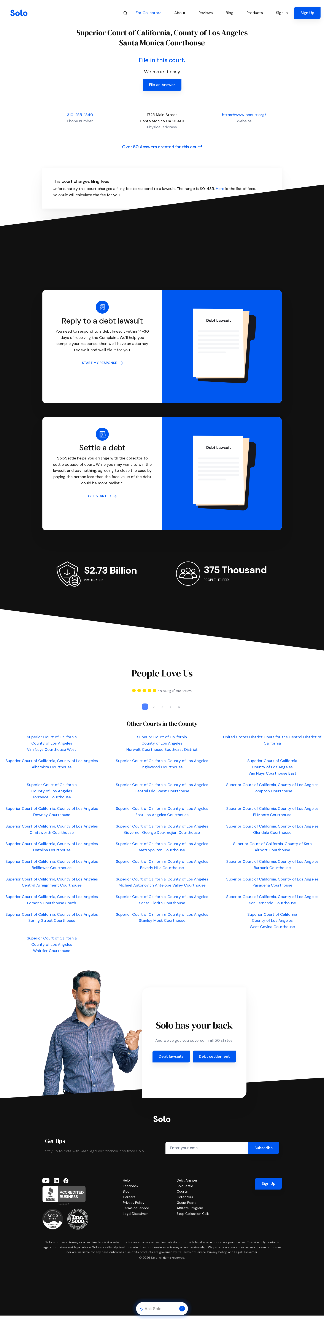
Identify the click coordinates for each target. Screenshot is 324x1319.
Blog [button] (229, 12)
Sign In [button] (282, 12)
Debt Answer (187, 1184)
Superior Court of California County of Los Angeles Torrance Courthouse (52, 794)
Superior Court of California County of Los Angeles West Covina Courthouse (272, 924)
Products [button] (254, 12)
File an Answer (162, 84)
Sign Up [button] (307, 12)
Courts (182, 1195)
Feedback (130, 1189)
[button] (182, 1308)
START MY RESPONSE (102, 362)
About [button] (180, 12)
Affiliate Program (190, 1211)
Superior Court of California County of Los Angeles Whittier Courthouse (52, 948)
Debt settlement (214, 1059)
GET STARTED (102, 496)
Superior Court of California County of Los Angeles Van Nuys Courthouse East (272, 770)
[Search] (125, 13)
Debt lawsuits (171, 1059)
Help (126, 1184)
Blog (126, 1195)
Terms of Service (136, 1211)
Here (220, 188)
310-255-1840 (80, 114)
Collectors (185, 1200)
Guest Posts (186, 1206)
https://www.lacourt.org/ (244, 114)
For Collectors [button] (148, 12)
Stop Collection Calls (193, 1217)
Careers (129, 1200)
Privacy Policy (134, 1206)
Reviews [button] (206, 12)
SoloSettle (185, 1189)
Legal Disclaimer (135, 1217)
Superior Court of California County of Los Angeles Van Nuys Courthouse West (52, 747)
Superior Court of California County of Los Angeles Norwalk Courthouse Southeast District (162, 747)
